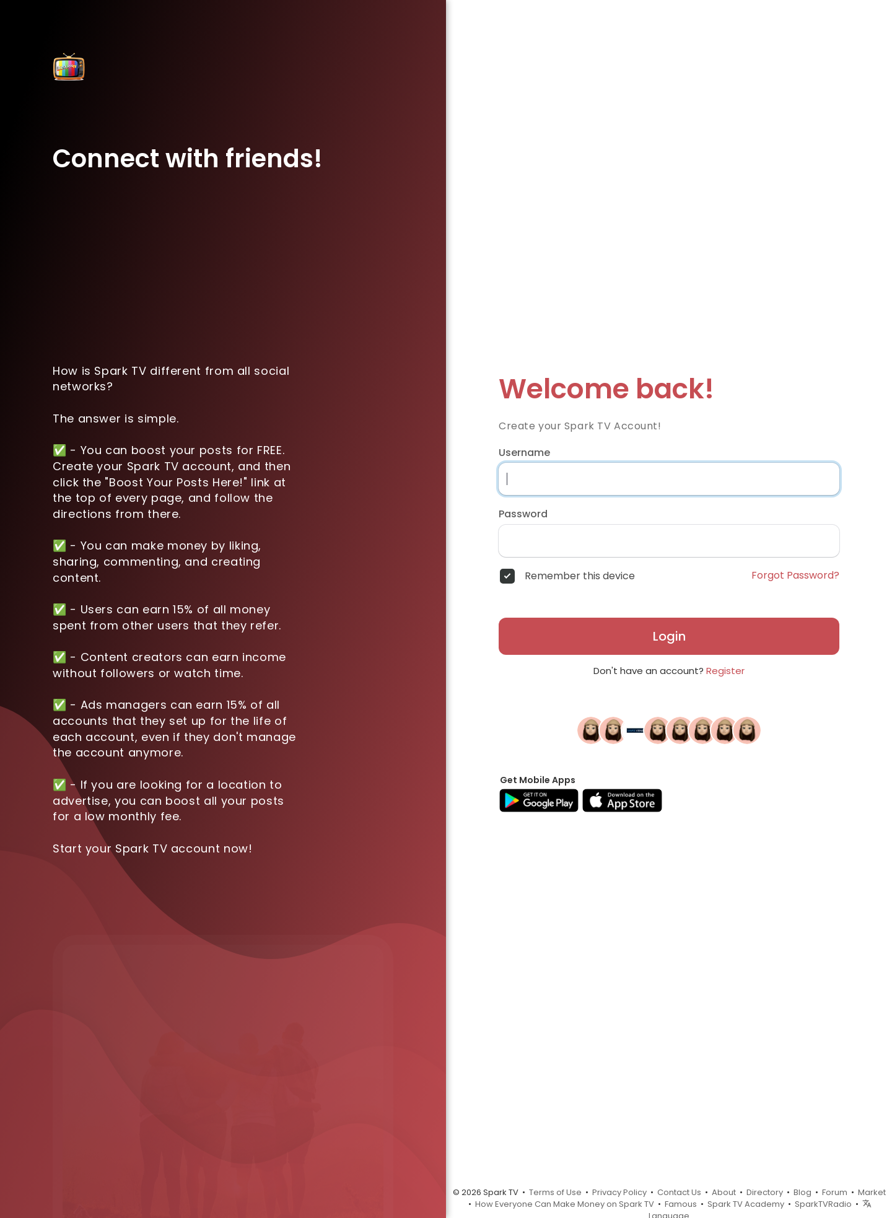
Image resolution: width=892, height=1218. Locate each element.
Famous (681, 1204)
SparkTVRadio (823, 1204)
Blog (802, 1192)
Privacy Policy (619, 1192)
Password (523, 514)
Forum (834, 1192)
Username (524, 453)
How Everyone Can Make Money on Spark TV (564, 1204)
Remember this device (580, 576)
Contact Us (679, 1192)
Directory (764, 1192)
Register (725, 670)
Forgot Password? (795, 575)
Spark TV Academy (745, 1204)
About (724, 1192)
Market (872, 1192)
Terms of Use (555, 1192)
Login (669, 636)
